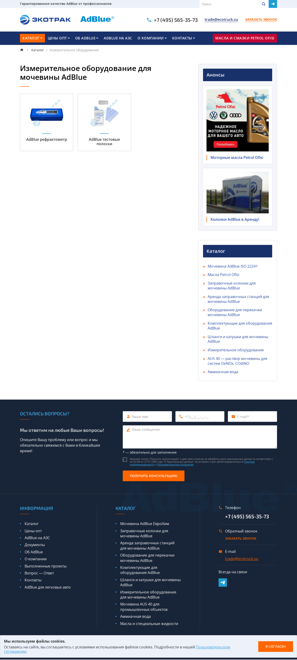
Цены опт (57, 38)
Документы (35, 545)
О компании (151, 38)
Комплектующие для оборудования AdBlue (240, 326)
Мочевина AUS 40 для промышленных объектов (144, 607)
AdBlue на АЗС (118, 38)
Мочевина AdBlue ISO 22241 (233, 266)
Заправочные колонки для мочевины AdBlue (232, 286)
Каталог (31, 38)
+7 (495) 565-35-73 (176, 20)
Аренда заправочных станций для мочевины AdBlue (238, 299)
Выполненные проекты (46, 566)
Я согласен (275, 646)
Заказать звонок (261, 20)
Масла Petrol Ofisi (223, 275)
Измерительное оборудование (236, 350)
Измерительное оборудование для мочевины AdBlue (148, 595)
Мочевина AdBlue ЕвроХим (144, 524)
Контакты (182, 38)
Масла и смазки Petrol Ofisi (244, 38)
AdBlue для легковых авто (48, 587)
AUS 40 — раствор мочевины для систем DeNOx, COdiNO (237, 361)
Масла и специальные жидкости (149, 624)
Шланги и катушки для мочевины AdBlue (238, 340)
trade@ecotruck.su (221, 19)
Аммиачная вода (223, 372)
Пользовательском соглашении (175, 465)
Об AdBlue (85, 38)
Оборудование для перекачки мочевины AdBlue (235, 313)
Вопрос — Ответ (39, 573)
